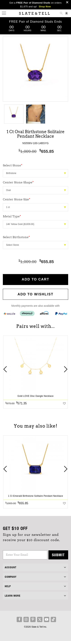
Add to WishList (36, 294)
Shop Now (45, 6)
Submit (58, 555)
